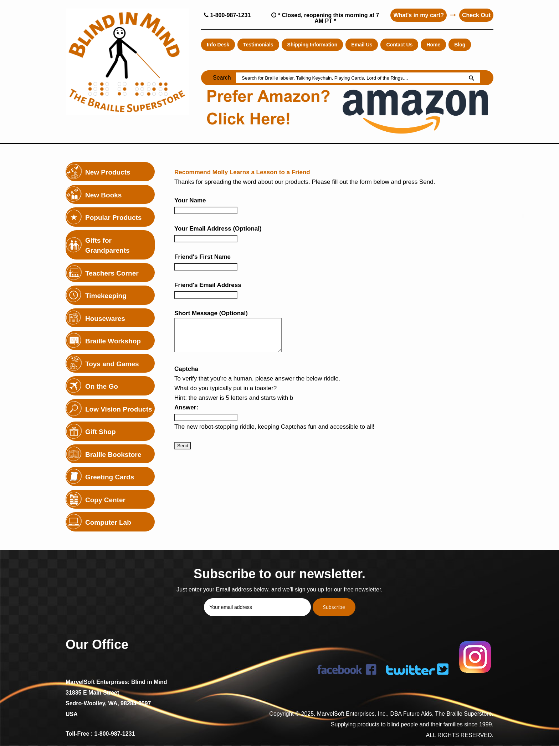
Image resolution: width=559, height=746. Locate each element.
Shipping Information (312, 44)
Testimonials (258, 44)
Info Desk (218, 44)
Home (433, 44)
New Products (107, 172)
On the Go (101, 386)
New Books (103, 195)
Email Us (361, 44)
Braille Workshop (113, 341)
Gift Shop (100, 431)
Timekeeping (106, 295)
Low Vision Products (118, 409)
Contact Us (399, 44)
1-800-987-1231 (227, 15)
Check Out (476, 15)
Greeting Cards (109, 477)
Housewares (105, 318)
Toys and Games (112, 364)
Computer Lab (108, 522)
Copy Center (105, 500)
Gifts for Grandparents (107, 245)
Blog (459, 44)
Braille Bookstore (113, 454)
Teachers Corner (112, 273)
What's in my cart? (418, 15)
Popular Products (113, 217)
